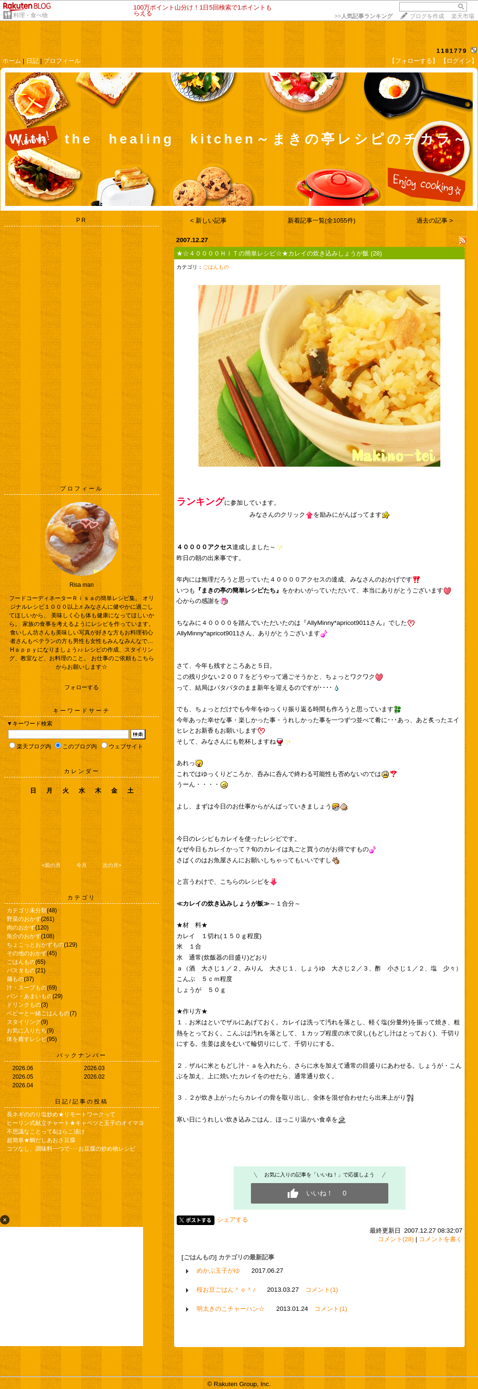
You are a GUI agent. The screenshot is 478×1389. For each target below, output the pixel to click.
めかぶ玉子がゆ (218, 1270)
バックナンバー (82, 1055)
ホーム (11, 60)
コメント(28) (396, 1239)
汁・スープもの (27, 987)
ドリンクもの (24, 1004)
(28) (376, 253)
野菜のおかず (24, 919)
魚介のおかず (24, 936)
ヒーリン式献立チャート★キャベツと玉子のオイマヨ (75, 1123)
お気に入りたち (27, 1030)
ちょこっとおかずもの (35, 944)
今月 (81, 865)
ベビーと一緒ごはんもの (38, 1013)
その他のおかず (27, 953)
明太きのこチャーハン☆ (231, 1308)
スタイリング (24, 1022)
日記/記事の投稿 (81, 1101)
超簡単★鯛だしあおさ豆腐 (41, 1140)
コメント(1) (321, 1289)
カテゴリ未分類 (27, 910)
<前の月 (51, 865)
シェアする (232, 1219)
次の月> (112, 865)
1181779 (452, 50)
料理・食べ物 (30, 15)
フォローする (81, 687)
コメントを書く (440, 1239)
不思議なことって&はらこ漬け (46, 1131)
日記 (32, 60)
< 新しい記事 (208, 220)
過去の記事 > (434, 220)
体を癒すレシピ (27, 1039)
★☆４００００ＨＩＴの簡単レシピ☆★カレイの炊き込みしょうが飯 (273, 253)
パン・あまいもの (29, 996)
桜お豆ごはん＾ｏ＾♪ (226, 1289)
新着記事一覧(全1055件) (322, 220)
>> (363, 16)
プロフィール (62, 60)
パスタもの (21, 970)
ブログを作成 (427, 16)
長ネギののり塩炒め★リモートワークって (61, 1114)
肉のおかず (21, 927)
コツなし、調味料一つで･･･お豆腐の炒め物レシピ (71, 1148)
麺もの (15, 979)
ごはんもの (21, 962)
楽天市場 (462, 16)
